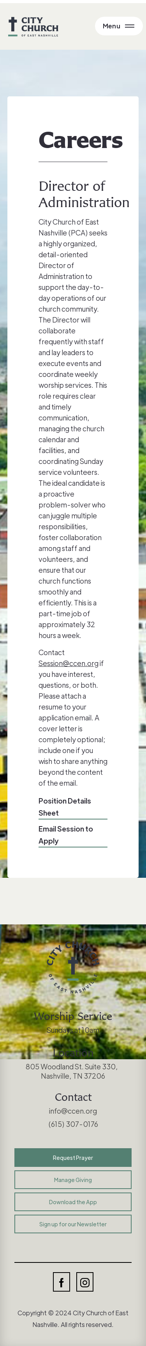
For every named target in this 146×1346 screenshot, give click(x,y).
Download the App (73, 1201)
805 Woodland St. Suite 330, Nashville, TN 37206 (73, 1071)
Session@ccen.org (69, 663)
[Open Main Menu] (119, 26)
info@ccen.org (73, 1110)
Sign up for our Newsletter (73, 1223)
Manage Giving (73, 1179)
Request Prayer (73, 1157)
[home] (31, 26)
